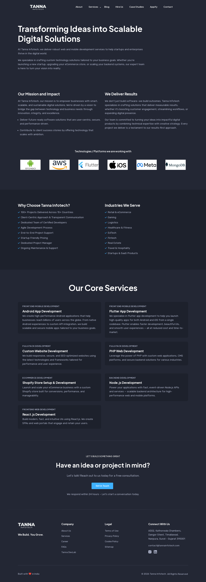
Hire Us (120, 7)
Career (65, 541)
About (80, 7)
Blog (107, 7)
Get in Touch (102, 485)
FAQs (64, 546)
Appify (154, 7)
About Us (66, 530)
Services (94, 7)
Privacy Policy (113, 535)
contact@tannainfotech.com (164, 545)
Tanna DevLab (69, 551)
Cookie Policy (112, 541)
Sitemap (109, 546)
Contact (168, 7)
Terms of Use (112, 530)
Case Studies (137, 7)
